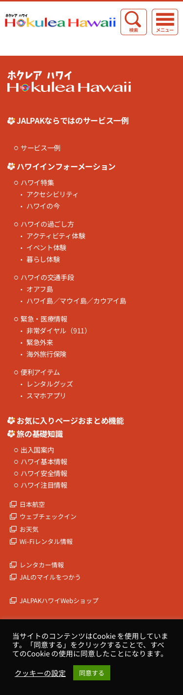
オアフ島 (39, 289)
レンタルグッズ (49, 384)
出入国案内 (37, 450)
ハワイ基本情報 (43, 461)
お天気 (29, 529)
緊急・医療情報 (43, 319)
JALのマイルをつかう (50, 577)
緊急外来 (39, 342)
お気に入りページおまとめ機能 (70, 420)
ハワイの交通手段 (47, 277)
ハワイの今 (43, 206)
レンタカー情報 (42, 564)
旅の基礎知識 (39, 433)
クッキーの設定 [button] (40, 673)
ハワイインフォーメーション (66, 166)
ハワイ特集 (37, 182)
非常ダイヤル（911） (58, 330)
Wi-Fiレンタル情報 (46, 541)
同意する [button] (91, 672)
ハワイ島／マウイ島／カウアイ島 (76, 300)
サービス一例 (40, 147)
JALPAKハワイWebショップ (59, 600)
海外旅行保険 (46, 354)
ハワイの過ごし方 (47, 224)
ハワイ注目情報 (43, 485)
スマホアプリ (46, 395)
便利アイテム (40, 372)
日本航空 (32, 504)
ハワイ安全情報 (43, 473)
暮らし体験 (43, 259)
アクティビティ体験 (55, 235)
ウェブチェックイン (48, 516)
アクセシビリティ (52, 194)
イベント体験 (46, 247)
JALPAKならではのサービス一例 (73, 120)
